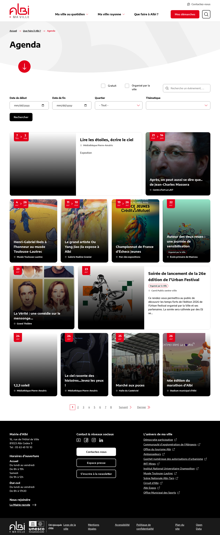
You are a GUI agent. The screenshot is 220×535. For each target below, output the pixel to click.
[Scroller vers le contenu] (24, 66)
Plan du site (179, 526)
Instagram (94, 440)
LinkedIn (101, 440)
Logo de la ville (69, 526)
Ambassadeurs (152, 454)
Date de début (18, 97)
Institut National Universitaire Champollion (169, 468)
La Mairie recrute (20, 504)
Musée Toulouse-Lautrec (158, 473)
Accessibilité (122, 524)
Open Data (199, 526)
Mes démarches (185, 14)
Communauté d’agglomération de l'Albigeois (170, 444)
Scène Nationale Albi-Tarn (159, 478)
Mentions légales (93, 526)
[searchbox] (151, 105)
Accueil (13, 31)
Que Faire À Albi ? (32, 31)
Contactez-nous (200, 4)
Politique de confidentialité (145, 526)
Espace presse (96, 462)
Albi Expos (150, 487)
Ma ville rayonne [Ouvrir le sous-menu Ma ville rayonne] (109, 14)
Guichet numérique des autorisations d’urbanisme (173, 458)
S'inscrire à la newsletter (96, 473)
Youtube (78, 440)
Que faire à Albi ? (146, 14)
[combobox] (118, 105)
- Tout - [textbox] (103, 105)
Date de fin (58, 97)
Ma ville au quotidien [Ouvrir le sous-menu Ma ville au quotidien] (70, 14)
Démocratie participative (158, 439)
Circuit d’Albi (151, 483)
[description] (186, 88)
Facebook (86, 440)
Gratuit (112, 85)
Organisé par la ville (141, 87)
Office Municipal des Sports (160, 492)
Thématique (153, 97)
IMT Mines (150, 463)
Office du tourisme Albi (157, 449)
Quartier (100, 97)
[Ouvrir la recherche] (206, 14)
